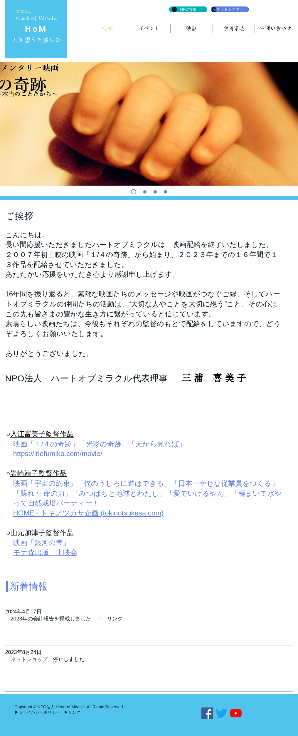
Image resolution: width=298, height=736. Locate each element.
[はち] (155, 191)
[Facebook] (207, 713)
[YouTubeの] (236, 713)
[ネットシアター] (230, 9)
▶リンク (72, 712)
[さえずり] (221, 713)
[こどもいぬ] (165, 191)
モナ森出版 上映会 (45, 552)
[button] (192, 28)
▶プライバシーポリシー (37, 712)
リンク (115, 619)
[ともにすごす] (145, 191)
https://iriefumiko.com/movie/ (57, 454)
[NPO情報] (188, 9)
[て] (133, 191)
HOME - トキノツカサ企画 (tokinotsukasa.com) (88, 513)
